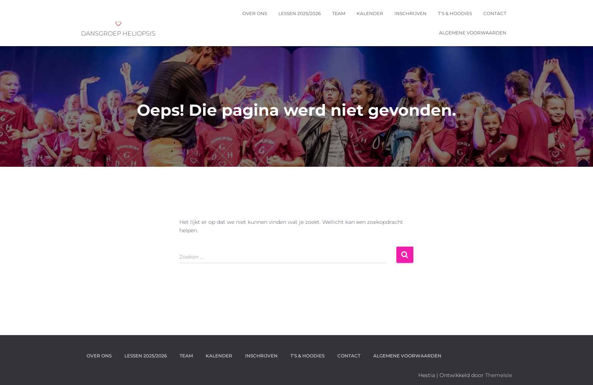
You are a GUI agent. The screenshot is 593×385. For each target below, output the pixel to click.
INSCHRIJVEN (410, 13)
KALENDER (370, 13)
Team (338, 13)
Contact (494, 13)
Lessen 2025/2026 (299, 13)
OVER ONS (254, 13)
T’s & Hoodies (455, 13)
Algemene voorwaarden (472, 33)
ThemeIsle (498, 375)
